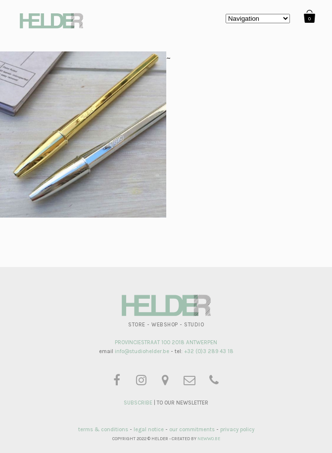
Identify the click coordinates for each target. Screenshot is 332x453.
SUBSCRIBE (138, 403)
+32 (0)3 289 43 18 (209, 351)
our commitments (192, 429)
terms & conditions (103, 429)
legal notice (149, 429)
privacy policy (237, 429)
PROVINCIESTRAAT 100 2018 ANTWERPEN (166, 342)
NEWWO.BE (208, 438)
